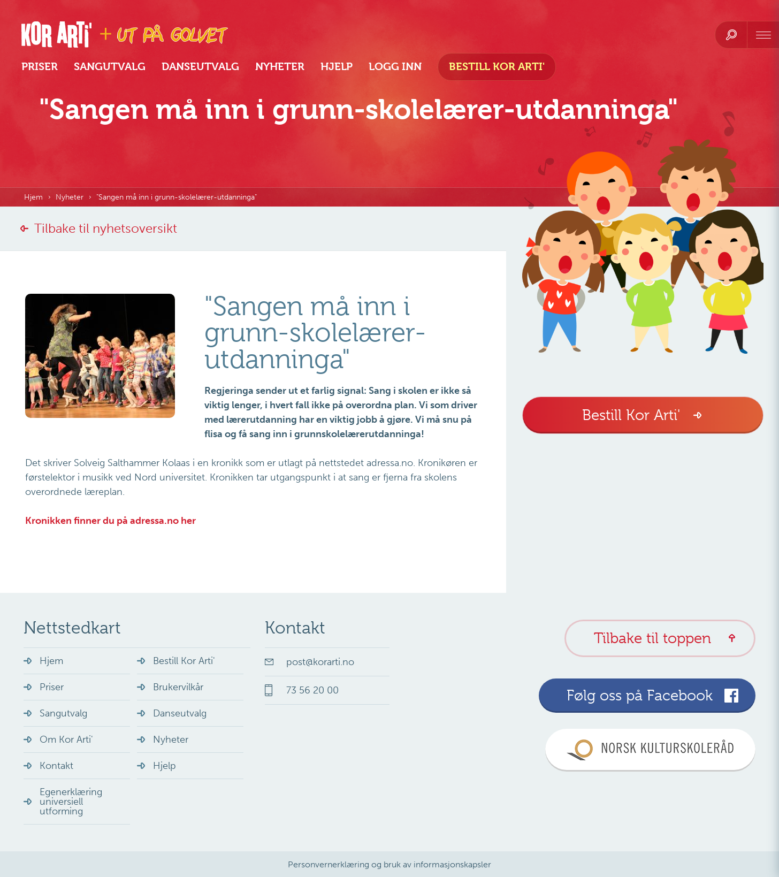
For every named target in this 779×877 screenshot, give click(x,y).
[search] (731, 34)
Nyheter (279, 67)
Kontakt (56, 766)
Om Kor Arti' (66, 739)
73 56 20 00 (312, 690)
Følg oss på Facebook (640, 695)
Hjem (33, 197)
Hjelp (336, 67)
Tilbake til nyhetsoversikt (105, 228)
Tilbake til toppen (652, 638)
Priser (39, 67)
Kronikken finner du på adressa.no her (110, 521)
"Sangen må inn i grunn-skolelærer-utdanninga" (176, 197)
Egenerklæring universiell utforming (71, 801)
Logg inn (395, 67)
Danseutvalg (200, 67)
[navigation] (763, 34)
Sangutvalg (110, 67)
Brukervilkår (178, 687)
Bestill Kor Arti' (497, 66)
